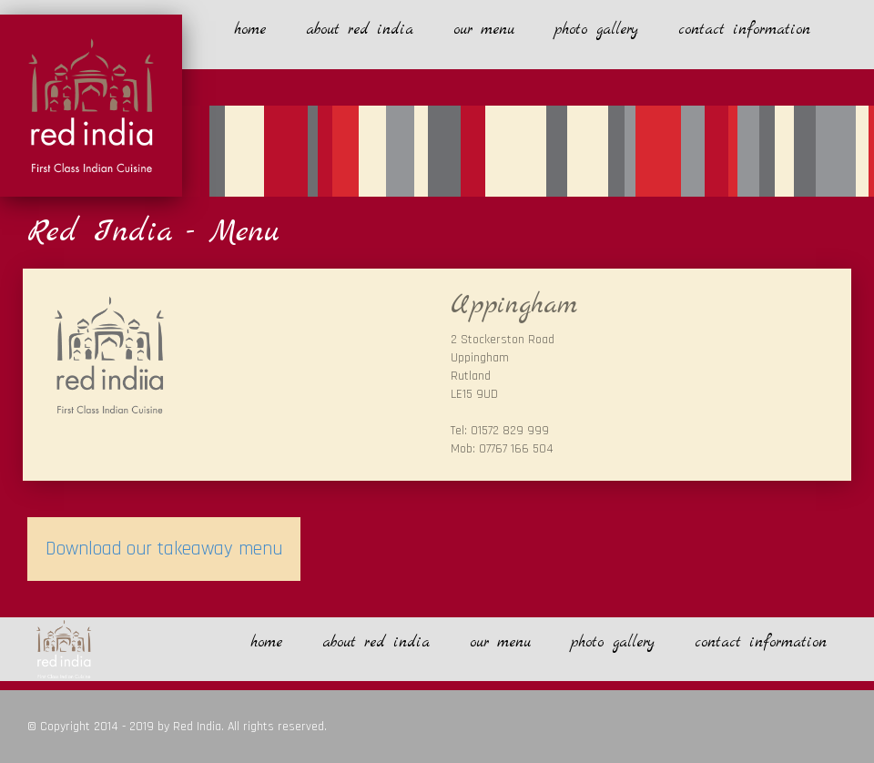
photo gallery (596, 29)
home (250, 29)
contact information (744, 29)
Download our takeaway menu (164, 548)
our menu (483, 29)
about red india (359, 29)
